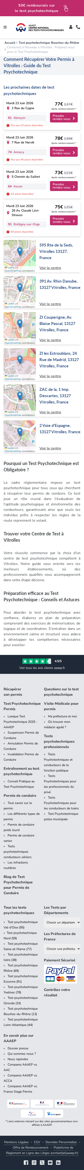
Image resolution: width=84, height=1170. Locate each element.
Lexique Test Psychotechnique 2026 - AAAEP (20, 721)
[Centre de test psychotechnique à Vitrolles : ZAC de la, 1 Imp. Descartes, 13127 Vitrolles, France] (42, 400)
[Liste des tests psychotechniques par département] (62, 922)
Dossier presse (18, 1048)
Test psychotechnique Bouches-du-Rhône (49, 43)
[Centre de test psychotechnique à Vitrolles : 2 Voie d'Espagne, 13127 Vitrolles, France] (42, 436)
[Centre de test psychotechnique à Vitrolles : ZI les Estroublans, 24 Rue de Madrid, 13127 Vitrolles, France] (42, 364)
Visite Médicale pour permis (61, 706)
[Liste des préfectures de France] (62, 949)
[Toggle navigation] (5, 27)
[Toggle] (70, 27)
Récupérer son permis (13, 692)
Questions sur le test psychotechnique (61, 692)
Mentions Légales (16, 1142)
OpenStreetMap (13, 270)
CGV (37, 1142)
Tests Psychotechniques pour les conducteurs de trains (61, 803)
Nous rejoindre (18, 1059)
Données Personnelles (61, 1142)
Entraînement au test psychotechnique (21, 771)
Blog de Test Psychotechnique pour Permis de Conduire (18, 885)
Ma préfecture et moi (62, 716)
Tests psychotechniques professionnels (59, 741)
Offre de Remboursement (30, 1147)
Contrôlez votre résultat (57, 992)
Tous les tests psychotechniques (19, 910)
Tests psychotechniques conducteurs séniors (18, 851)
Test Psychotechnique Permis (22, 706)
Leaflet (9, 267)
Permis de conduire (20, 795)
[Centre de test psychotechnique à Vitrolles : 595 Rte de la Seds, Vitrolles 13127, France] (42, 256)
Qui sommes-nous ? (22, 1054)
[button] (20, 251)
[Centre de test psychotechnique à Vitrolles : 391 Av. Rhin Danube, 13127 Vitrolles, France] (42, 292)
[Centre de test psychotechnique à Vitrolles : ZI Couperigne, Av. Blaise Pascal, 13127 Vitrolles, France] (42, 328)
